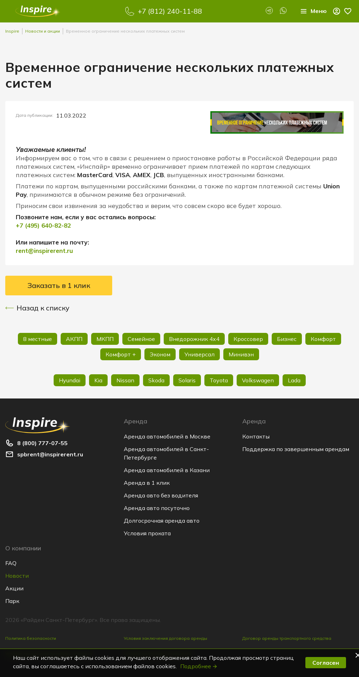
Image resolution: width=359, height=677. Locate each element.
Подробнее (199, 666)
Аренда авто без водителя (161, 495)
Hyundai (69, 380)
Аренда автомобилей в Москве (167, 436)
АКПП (74, 338)
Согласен (325, 662)
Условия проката (147, 533)
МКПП (105, 338)
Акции (14, 588)
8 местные (37, 338)
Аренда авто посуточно (157, 507)
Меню (313, 11)
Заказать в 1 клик (58, 285)
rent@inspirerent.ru (44, 250)
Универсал (199, 354)
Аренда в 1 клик (147, 482)
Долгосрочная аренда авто (161, 520)
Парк (12, 600)
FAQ (10, 563)
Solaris (187, 380)
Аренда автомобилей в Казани (167, 470)
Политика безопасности (30, 638)
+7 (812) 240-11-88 (170, 11)
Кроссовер (248, 338)
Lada (294, 380)
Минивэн (241, 354)
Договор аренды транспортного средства (286, 638)
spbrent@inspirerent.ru (50, 454)
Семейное (141, 338)
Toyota (219, 380)
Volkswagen (258, 380)
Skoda (156, 380)
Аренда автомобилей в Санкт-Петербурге (166, 453)
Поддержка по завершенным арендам (295, 449)
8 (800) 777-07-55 (42, 443)
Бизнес (287, 338)
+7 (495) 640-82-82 (43, 225)
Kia (98, 380)
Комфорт (323, 338)
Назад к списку (37, 308)
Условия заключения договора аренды (165, 638)
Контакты (256, 436)
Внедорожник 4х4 (194, 338)
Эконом (160, 354)
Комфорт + (121, 354)
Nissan (125, 380)
